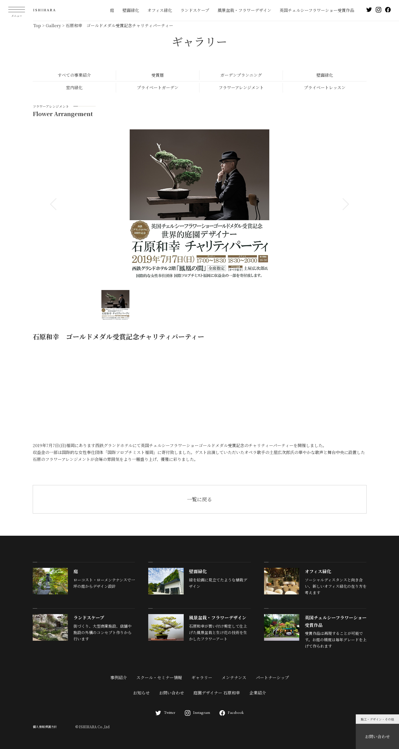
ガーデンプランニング (241, 75)
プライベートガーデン (157, 87)
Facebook (231, 712)
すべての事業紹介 (74, 75)
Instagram (197, 712)
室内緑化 (74, 87)
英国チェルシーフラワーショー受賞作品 (317, 10)
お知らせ (141, 693)
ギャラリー (201, 677)
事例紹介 (118, 677)
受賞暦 (157, 75)
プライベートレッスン (325, 87)
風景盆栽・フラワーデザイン (244, 10)
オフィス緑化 (159, 10)
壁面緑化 (130, 10)
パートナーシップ (272, 677)
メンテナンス (234, 677)
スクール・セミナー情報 (159, 677)
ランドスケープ (194, 10)
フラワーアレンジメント (241, 87)
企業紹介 (257, 693)
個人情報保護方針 (45, 726)
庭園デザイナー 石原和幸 (216, 693)
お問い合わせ (377, 736)
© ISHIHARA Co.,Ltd (92, 726)
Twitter (165, 712)
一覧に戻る (199, 499)
